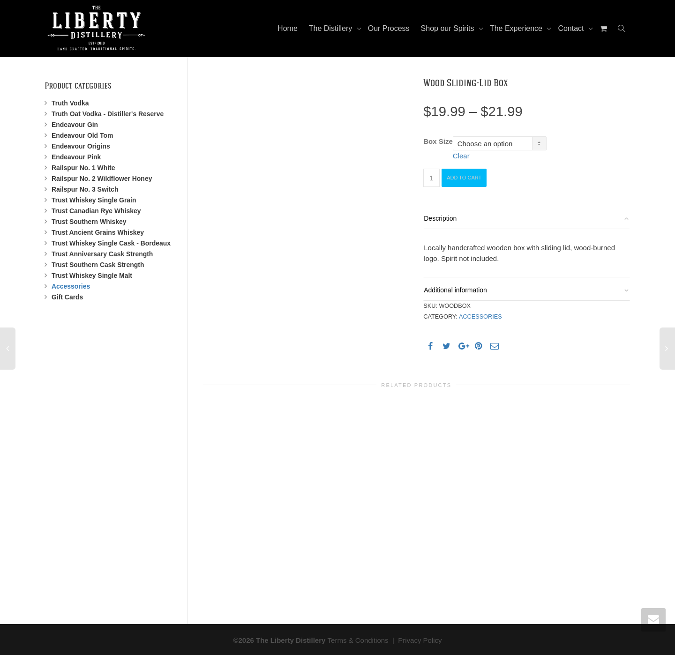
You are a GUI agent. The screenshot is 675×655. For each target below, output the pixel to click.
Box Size (438, 141)
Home (288, 28)
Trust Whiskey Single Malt (92, 275)
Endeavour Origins (81, 146)
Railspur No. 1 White (83, 167)
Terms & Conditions (358, 639)
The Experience (517, 28)
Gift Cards (67, 297)
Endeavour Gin (75, 124)
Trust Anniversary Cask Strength (102, 254)
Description (440, 218)
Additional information (455, 290)
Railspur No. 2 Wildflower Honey (102, 178)
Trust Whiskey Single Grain (94, 200)
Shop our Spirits (448, 28)
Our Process (389, 28)
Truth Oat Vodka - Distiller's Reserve (108, 114)
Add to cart (464, 177)
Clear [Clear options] (461, 156)
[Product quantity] (431, 178)
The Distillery (331, 28)
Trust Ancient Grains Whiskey (98, 232)
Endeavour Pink (76, 157)
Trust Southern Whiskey (89, 221)
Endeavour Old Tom (82, 135)
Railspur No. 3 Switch (85, 189)
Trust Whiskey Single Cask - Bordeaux (111, 243)
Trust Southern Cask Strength (98, 264)
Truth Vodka (70, 103)
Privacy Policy (420, 639)
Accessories (480, 316)
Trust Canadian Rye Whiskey (96, 211)
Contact (572, 28)
